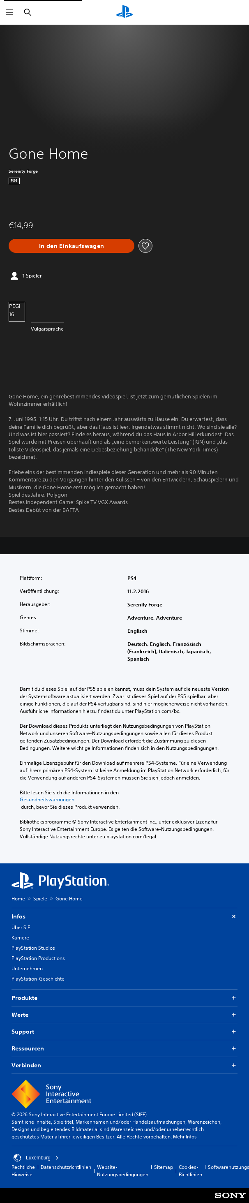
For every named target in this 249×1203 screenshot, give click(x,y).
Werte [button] (124, 1015)
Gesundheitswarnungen (47, 799)
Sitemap (163, 1167)
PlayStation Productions (38, 958)
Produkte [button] (124, 998)
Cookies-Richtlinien (190, 1171)
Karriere (20, 937)
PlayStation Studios (33, 947)
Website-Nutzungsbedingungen (122, 1171)
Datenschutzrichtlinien (66, 1167)
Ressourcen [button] (124, 1049)
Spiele (40, 898)
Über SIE (21, 927)
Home (18, 898)
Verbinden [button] (124, 1065)
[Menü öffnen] (9, 12)
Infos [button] (124, 916)
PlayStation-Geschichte (38, 978)
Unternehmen (27, 968)
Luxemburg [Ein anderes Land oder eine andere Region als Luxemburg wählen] (36, 1158)
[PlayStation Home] (124, 12)
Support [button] (124, 1032)
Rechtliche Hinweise (23, 1171)
